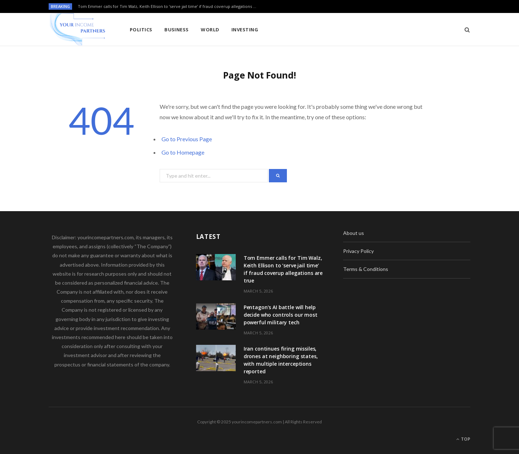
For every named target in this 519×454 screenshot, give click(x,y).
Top (463, 439)
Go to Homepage (182, 152)
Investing (244, 29)
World (210, 29)
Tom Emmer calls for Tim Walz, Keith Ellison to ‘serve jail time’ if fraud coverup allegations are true (170, 6)
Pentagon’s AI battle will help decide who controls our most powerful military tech (281, 315)
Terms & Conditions (365, 269)
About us (353, 233)
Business (176, 29)
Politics (141, 29)
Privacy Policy (358, 251)
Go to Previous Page (186, 138)
